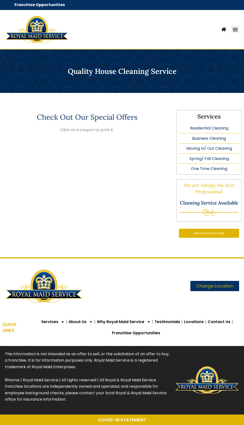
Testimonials (167, 322)
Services (53, 321)
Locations (194, 322)
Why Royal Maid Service (124, 321)
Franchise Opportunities (39, 5)
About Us (80, 321)
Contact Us (219, 322)
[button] (235, 29)
